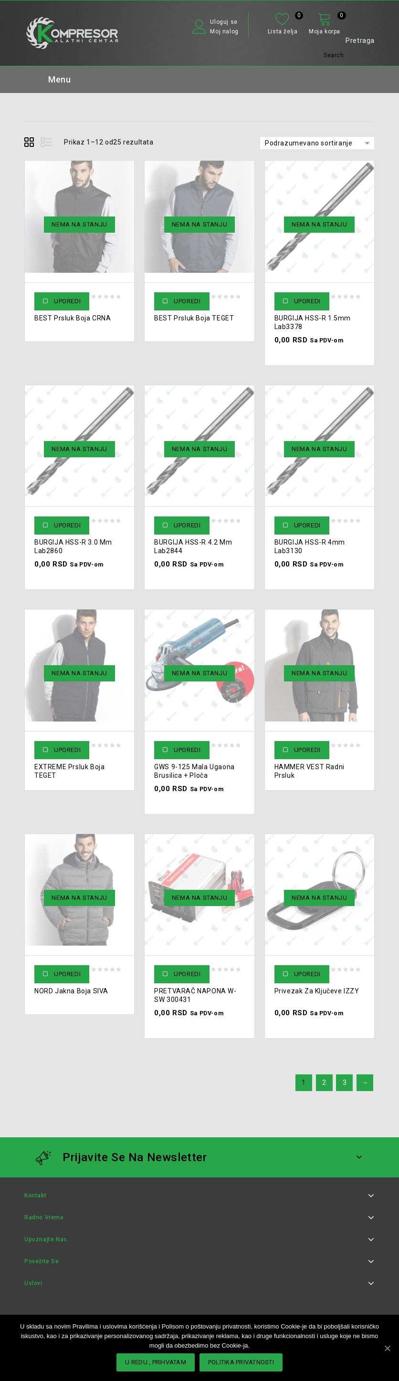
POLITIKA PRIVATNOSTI (241, 1362)
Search (334, 55)
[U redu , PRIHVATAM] (387, 1348)
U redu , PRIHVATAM (155, 1362)
